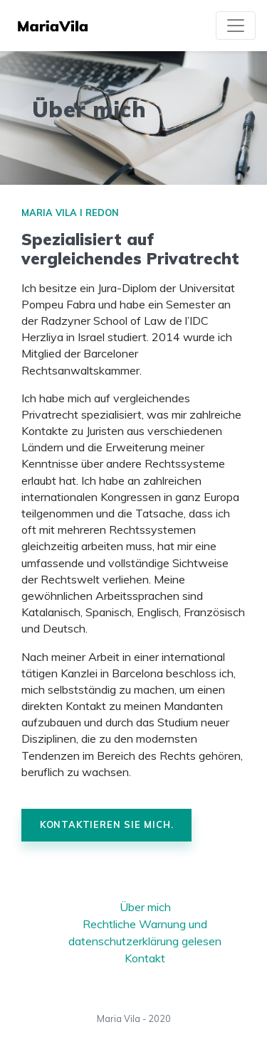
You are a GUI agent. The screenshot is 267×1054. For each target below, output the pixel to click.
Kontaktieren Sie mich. (107, 824)
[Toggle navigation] (236, 25)
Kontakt (145, 958)
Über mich (145, 907)
